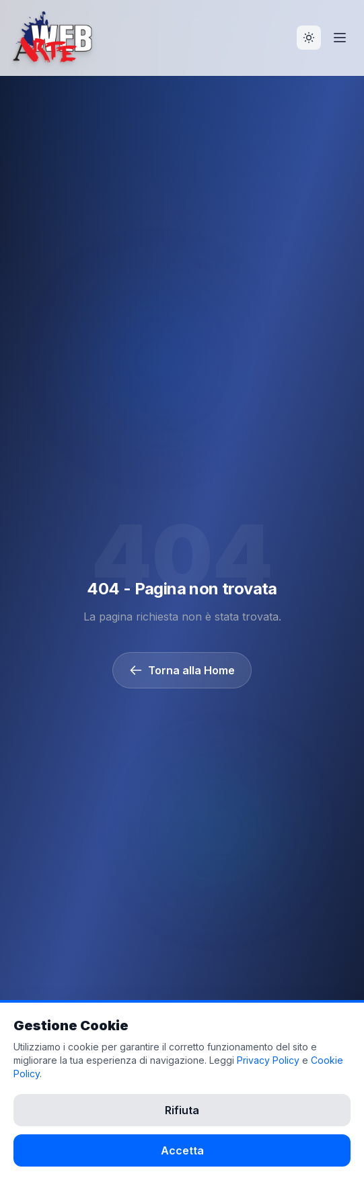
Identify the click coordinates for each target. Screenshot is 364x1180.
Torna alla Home (182, 670)
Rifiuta (182, 1110)
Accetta (182, 1150)
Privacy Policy (268, 1060)
